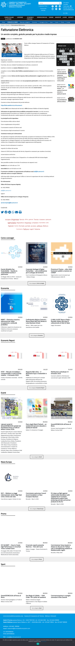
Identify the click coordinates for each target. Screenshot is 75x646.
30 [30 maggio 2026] (73, 61)
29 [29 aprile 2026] (66, 50)
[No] (73, 642)
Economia (34, 22)
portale (27, 226)
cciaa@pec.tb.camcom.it (14, 637)
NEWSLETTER (43, 6)
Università (58, 17)
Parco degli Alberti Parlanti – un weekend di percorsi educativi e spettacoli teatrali (62, 90)
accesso (33, 226)
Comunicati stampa (43, 9)
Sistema (37, 229)
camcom (48, 219)
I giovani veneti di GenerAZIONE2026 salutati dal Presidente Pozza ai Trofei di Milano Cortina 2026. (62, 76)
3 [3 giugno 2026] (66, 64)
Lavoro (64, 17)
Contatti (65, 4)
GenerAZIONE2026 (42, 17)
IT (63, 13)
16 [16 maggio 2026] (73, 56)
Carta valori (67, 6)
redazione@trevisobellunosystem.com (18, 628)
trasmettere (42, 223)
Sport (51, 22)
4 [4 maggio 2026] (61, 53)
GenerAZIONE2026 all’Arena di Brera (62, 100)
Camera (16, 226)
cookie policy (43, 641)
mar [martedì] (63, 49)
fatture (26, 229)
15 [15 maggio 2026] (71, 56)
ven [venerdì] (71, 49)
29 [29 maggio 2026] (71, 61)
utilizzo (39, 225)
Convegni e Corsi (43, 22)
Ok (37, 643)
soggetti (31, 229)
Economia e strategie (30, 18)
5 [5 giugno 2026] (71, 64)
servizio (12, 222)
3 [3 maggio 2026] (58, 53)
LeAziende (20, 17)
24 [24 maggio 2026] (58, 61)
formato (22, 226)
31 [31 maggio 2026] (58, 64)
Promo (62, 22)
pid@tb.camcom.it (6, 190)
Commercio (19, 229)
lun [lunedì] (60, 49)
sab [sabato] (73, 49)
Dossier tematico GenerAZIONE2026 (68, 9)
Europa (68, 22)
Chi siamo (66, 3)
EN (66, 13)
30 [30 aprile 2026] (68, 50)
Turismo (51, 17)
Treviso (36, 219)
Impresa (28, 222)
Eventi (56, 22)
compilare (35, 222)
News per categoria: (25, 22)
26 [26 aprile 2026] (58, 50)
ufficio (26, 219)
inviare (8, 219)
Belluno (45, 226)
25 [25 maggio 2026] (61, 61)
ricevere (42, 219)
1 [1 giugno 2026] (61, 64)
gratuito (31, 219)
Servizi (22, 219)
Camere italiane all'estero (9, 18)
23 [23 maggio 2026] (73, 58)
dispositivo (20, 222)
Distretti (70, 17)
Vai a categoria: (36, 283)
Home (3, 22)
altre (47, 223)
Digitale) (11, 226)
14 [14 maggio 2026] (68, 56)
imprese (15, 219)
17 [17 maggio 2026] (58, 58)
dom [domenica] (58, 49)
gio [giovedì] (68, 49)
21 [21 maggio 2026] (68, 58)
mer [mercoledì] (66, 49)
